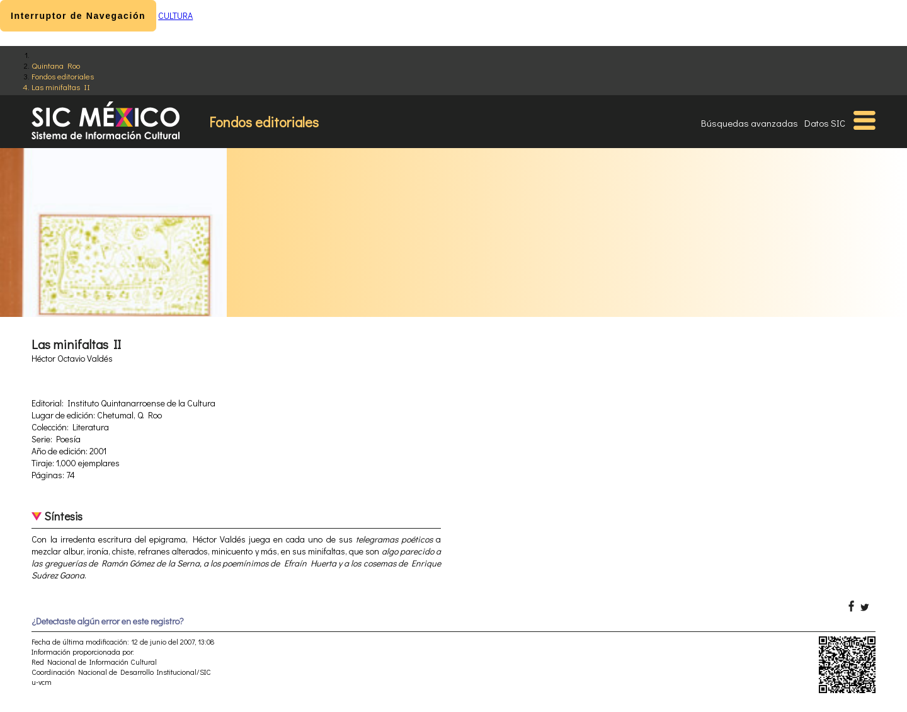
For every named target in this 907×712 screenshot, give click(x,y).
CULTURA (175, 15)
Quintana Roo (55, 65)
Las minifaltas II (60, 86)
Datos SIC (824, 123)
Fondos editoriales (62, 76)
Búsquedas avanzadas (749, 123)
